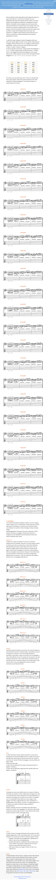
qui (22, 5)
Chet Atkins (26, 871)
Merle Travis (20, 871)
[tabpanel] (23, 51)
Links (49, 17)
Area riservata (48, 21)
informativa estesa (29, 3)
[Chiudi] (55, 1)
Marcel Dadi (32, 871)
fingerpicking (22, 869)
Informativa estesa (22, 878)
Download (48, 15)
